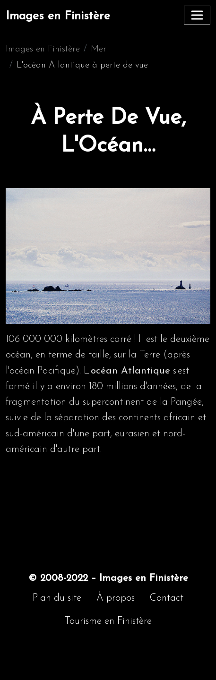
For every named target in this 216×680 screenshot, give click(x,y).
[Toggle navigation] (197, 15)
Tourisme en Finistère (108, 621)
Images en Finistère (58, 16)
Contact (166, 598)
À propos (115, 598)
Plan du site (57, 598)
